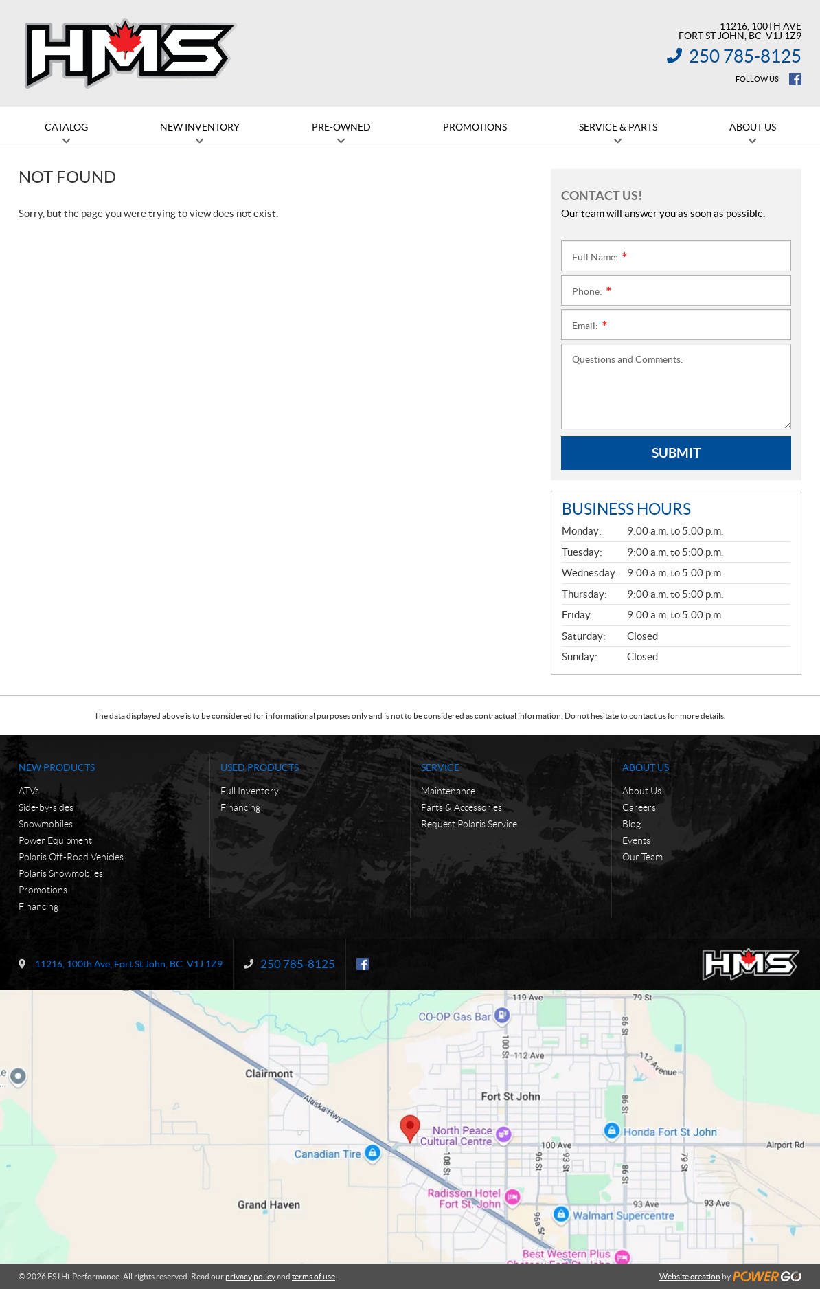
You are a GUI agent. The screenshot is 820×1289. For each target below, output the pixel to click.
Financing (38, 906)
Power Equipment (55, 840)
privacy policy (250, 1276)
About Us (645, 767)
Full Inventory (249, 790)
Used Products (259, 767)
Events (636, 840)
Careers (639, 807)
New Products (57, 767)
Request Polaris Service (469, 823)
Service (440, 767)
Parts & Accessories (461, 807)
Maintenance (448, 790)
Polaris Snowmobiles (61, 873)
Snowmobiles (46, 823)
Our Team (642, 856)
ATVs (29, 790)
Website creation (689, 1276)
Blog (631, 823)
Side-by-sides (46, 807)
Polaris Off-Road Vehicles (71, 856)
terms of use (313, 1276)
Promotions (43, 889)
